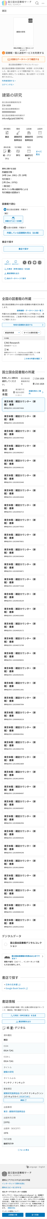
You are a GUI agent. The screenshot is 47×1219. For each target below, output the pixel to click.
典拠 (23, 1100)
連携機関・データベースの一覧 (30, 310)
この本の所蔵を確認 (33, 358)
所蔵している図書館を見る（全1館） (23, 232)
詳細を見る (11, 1208)
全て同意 (35, 1214)
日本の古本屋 (13, 984)
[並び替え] (12, 333)
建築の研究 (9, 1071)
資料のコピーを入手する (11, 1187)
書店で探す (24, 248)
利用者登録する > (9, 80)
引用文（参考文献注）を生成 (17, 269)
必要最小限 (12, 1214)
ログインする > (8, 84)
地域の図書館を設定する (28, 324)
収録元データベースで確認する (23, 59)
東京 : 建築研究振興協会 (14, 1111)
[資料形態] (31, 333)
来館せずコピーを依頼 (13, 219)
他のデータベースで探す (15, 278)
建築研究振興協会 (12, 1093)
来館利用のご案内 (36, 392)
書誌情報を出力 (11, 273)
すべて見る (39, 153)
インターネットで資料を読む (13, 1183)
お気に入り (8, 262)
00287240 (24, 1096)
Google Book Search (17, 988)
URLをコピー (15, 262)
